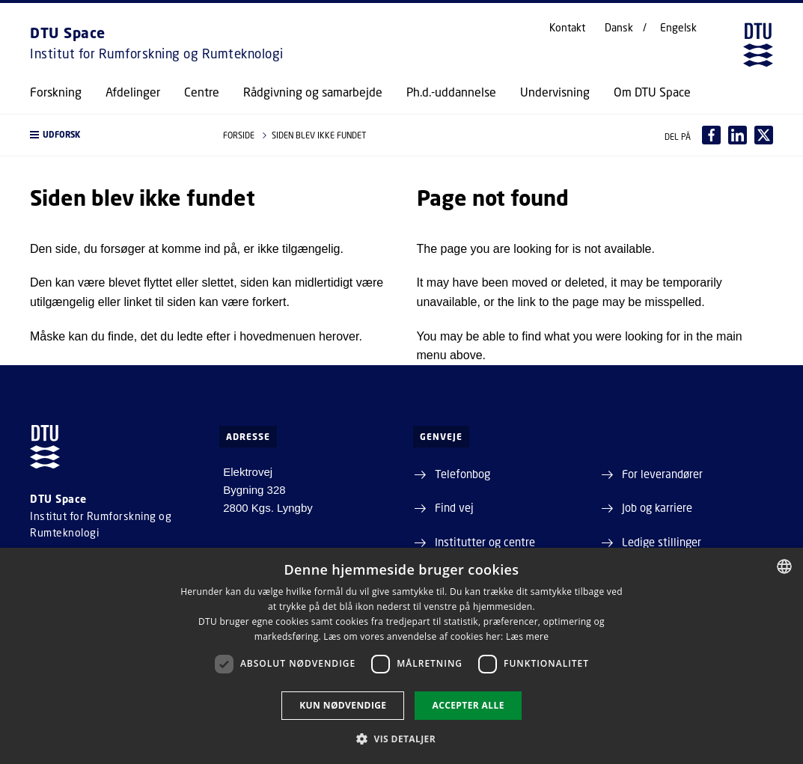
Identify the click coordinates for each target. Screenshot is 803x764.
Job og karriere (657, 507)
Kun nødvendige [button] (342, 705)
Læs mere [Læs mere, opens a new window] (527, 636)
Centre (201, 92)
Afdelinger (133, 92)
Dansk (619, 27)
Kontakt (567, 27)
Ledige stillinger (661, 541)
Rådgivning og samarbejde (312, 92)
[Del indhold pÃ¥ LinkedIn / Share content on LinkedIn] (737, 135)
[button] (111, 135)
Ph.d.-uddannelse (451, 92)
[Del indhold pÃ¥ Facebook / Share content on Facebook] (711, 135)
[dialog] (401, 656)
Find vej (454, 507)
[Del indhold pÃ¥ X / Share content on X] (763, 135)
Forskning (56, 92)
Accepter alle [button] (468, 705)
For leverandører (662, 473)
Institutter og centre (485, 541)
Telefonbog (462, 473)
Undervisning (555, 92)
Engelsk (678, 27)
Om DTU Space (652, 92)
